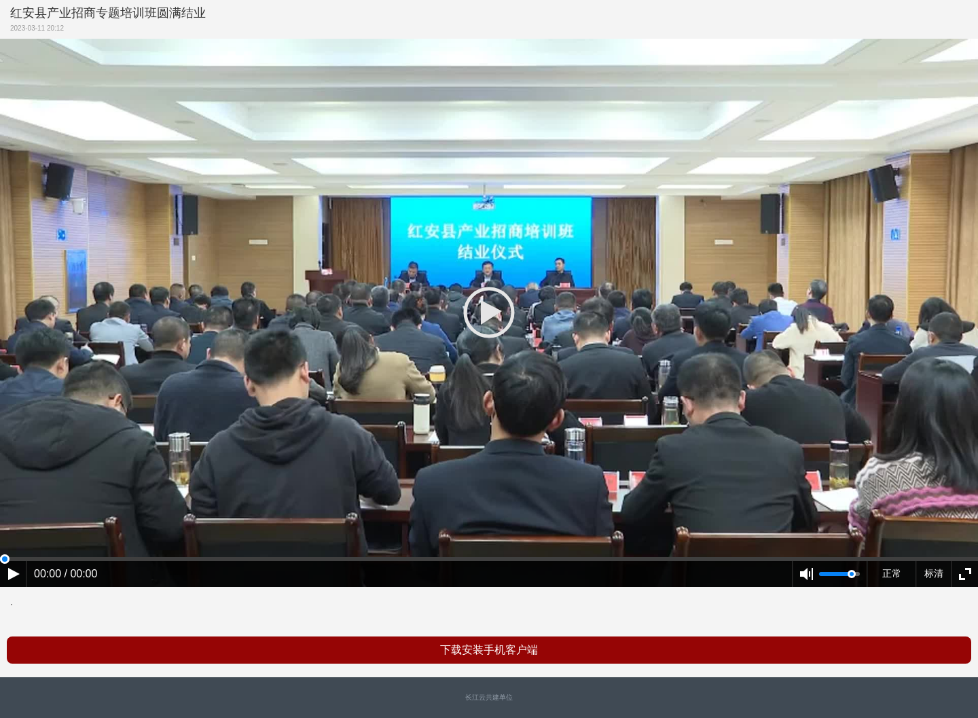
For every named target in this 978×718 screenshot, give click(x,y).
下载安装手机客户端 (489, 650)
